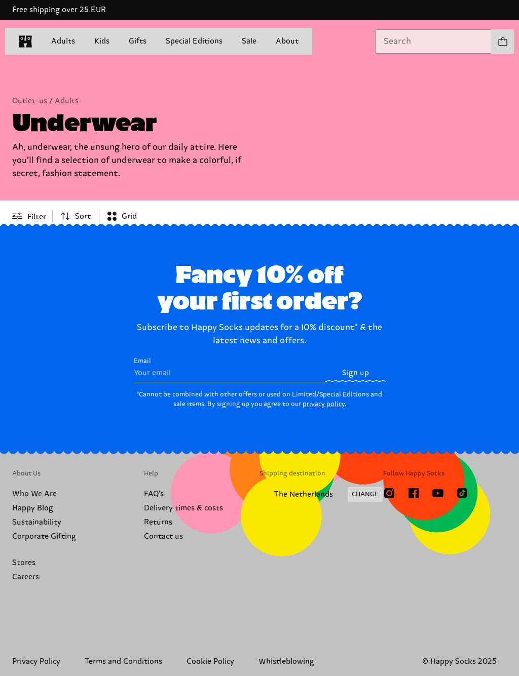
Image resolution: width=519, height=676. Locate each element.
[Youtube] (438, 493)
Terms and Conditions (123, 661)
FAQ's (154, 494)
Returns (158, 522)
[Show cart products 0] (502, 41)
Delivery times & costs (183, 508)
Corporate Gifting (44, 536)
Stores (23, 563)
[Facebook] (413, 493)
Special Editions (194, 41)
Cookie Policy (210, 661)
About (287, 41)
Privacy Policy (36, 661)
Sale (249, 42)
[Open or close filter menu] (29, 216)
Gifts (137, 41)
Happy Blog (32, 508)
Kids (101, 41)
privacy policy (324, 404)
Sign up (355, 373)
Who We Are (34, 494)
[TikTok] (462, 493)
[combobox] (433, 41)
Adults (63, 41)
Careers (25, 577)
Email (230, 369)
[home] (25, 41)
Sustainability (36, 522)
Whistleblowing (286, 661)
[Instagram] (389, 493)
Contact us (163, 536)
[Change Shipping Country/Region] (321, 494)
